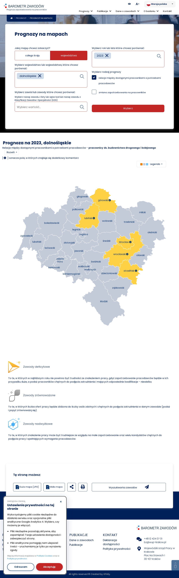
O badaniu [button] (151, 11)
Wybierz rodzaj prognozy (106, 72)
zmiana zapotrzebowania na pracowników (122, 92)
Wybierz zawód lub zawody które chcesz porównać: (45, 92)
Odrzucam (20, 567)
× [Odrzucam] (61, 502)
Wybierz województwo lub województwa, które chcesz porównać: (46, 66)
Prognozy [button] (86, 11)
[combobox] (51, 79)
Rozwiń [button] (11, 152)
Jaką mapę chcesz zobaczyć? (32, 48)
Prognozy (21, 18)
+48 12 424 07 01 (153, 538)
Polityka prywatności (116, 549)
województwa (69, 55)
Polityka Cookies (44, 556)
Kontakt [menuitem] (167, 11)
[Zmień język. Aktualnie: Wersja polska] (159, 4)
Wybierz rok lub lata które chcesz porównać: (118, 48)
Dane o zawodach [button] (127, 11)
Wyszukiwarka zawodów (129, 487)
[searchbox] (18, 83)
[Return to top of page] (175, 565)
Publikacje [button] (104, 11)
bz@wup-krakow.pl (155, 542)
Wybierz (128, 108)
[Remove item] (40, 76)
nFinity (106, 574)
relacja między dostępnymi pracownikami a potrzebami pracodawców (130, 80)
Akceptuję (49, 567)
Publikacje (76, 545)
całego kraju (32, 55)
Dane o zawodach (81, 540)
